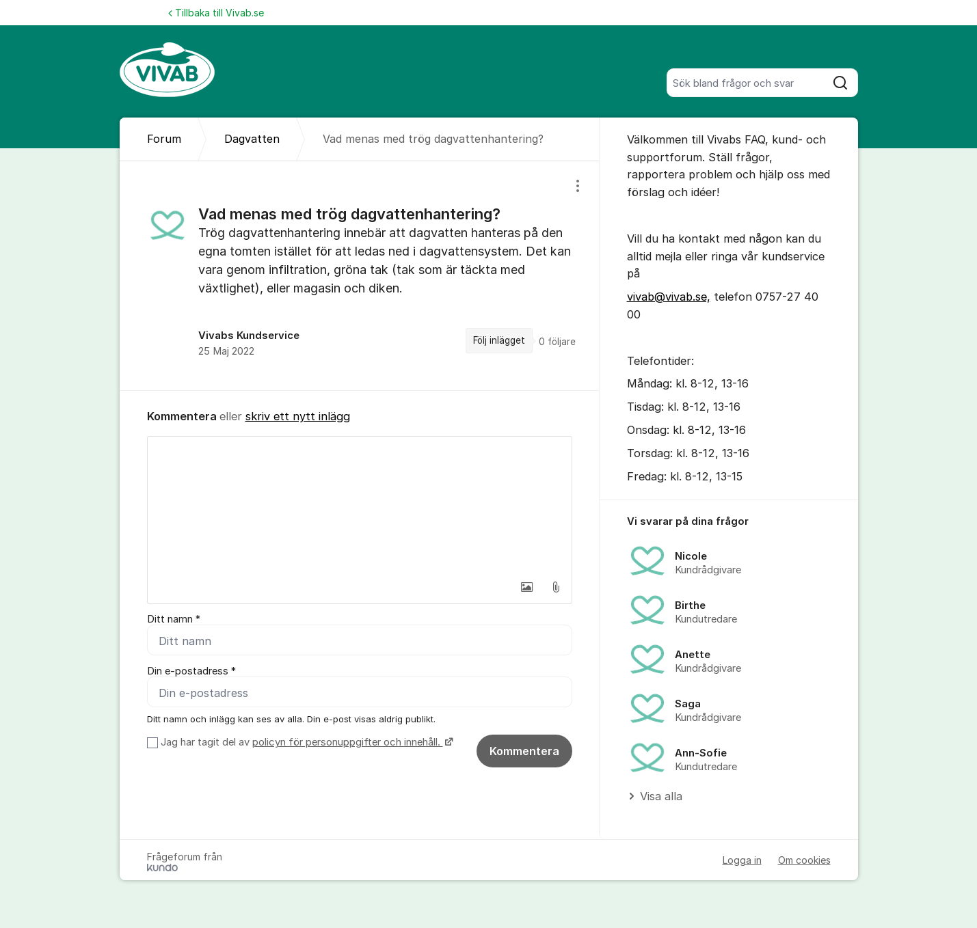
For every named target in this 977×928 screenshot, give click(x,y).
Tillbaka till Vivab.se (216, 12)
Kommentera (524, 751)
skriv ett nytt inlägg (297, 416)
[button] (527, 587)
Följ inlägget (499, 340)
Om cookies (804, 860)
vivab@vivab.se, (668, 296)
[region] (360, 275)
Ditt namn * (173, 619)
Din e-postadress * (191, 671)
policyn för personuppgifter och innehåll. (347, 742)
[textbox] (360, 505)
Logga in (742, 860)
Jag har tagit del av (305, 742)
